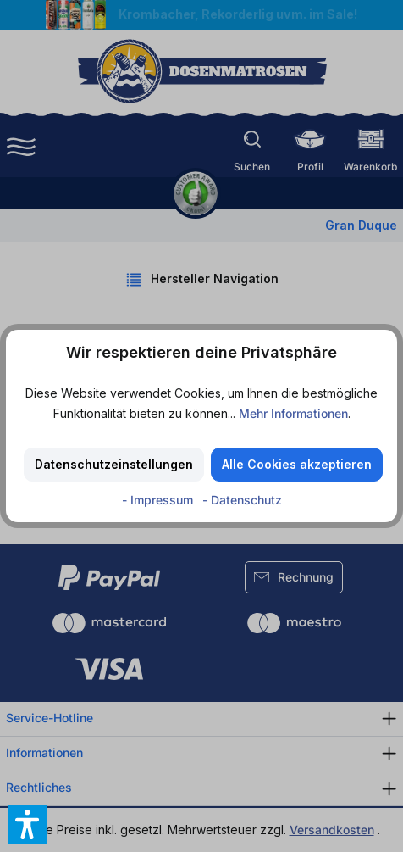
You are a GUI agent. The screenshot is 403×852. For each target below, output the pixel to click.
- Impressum (159, 500)
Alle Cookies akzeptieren (297, 464)
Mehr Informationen (293, 413)
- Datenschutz (242, 500)
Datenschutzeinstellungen (114, 464)
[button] (27, 824)
